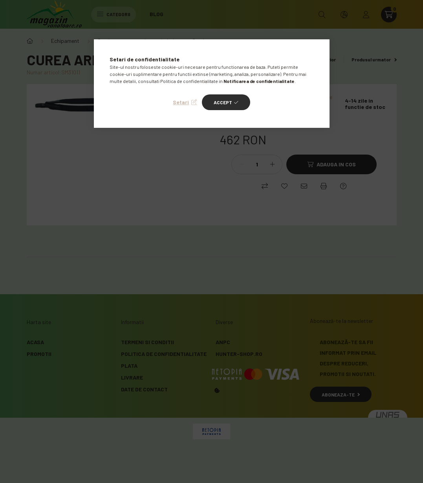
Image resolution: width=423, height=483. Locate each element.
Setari (181, 102)
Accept (223, 102)
